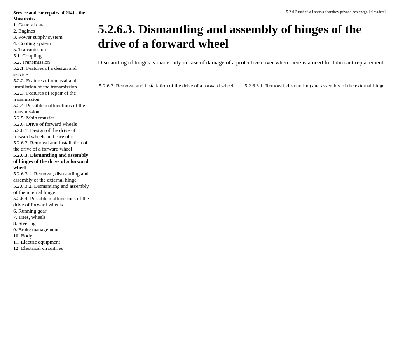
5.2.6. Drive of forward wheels (45, 124)
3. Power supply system (38, 37)
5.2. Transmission (31, 62)
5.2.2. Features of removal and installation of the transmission (45, 84)
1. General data (29, 25)
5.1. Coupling (27, 56)
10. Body (22, 236)
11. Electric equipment (36, 242)
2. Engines (24, 31)
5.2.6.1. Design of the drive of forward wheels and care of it (44, 133)
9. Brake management (36, 229)
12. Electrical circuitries (38, 248)
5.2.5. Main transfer (33, 118)
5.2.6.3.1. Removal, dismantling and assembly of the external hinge (51, 177)
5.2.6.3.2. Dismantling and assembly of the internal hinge (51, 189)
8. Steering (24, 223)
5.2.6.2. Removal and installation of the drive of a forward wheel (50, 146)
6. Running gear (30, 211)
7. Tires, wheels (29, 217)
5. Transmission (29, 49)
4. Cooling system (32, 43)
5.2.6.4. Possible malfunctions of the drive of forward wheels (51, 202)
